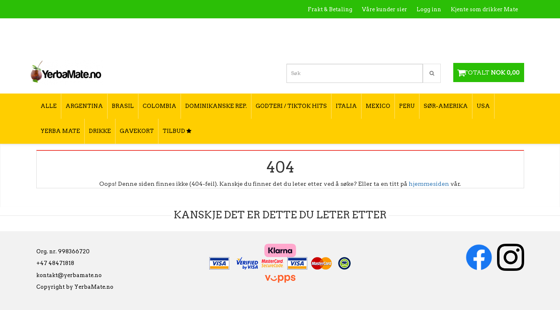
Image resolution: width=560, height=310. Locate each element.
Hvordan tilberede (492, 27)
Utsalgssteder (438, 27)
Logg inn (429, 9)
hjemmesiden (429, 183)
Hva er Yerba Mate (352, 27)
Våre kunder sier (384, 9)
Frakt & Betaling (330, 9)
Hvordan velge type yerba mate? (473, 45)
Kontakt (399, 27)
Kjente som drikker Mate (484, 9)
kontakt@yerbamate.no (69, 275)
